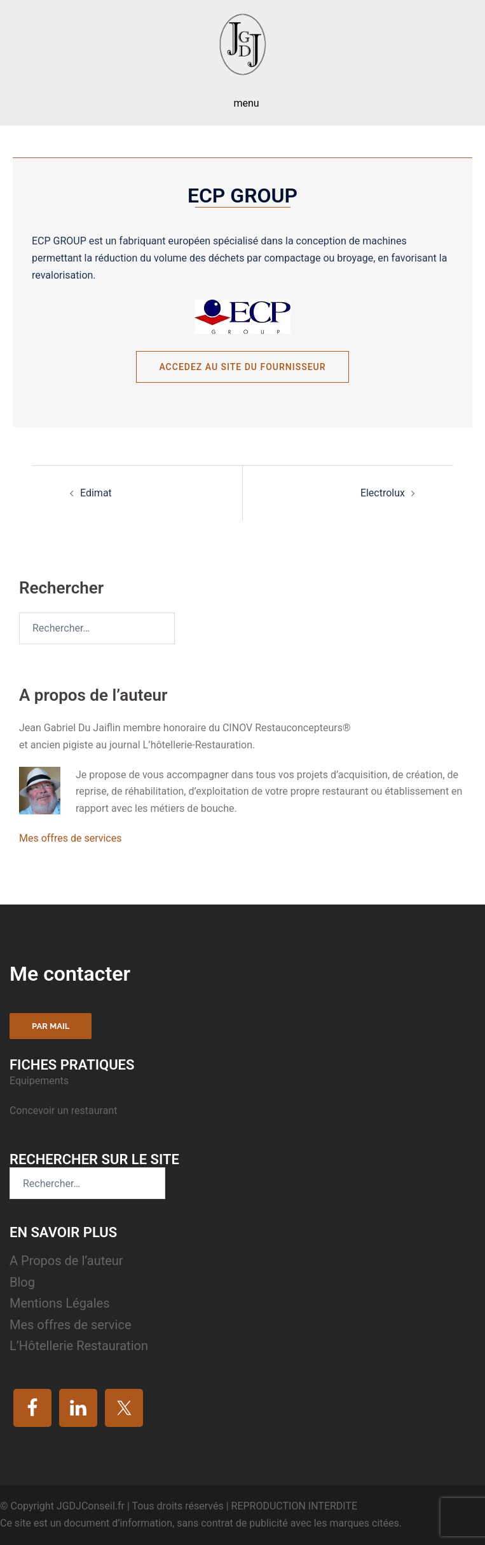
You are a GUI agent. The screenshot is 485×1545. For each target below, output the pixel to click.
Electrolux (382, 493)
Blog (22, 1282)
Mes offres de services (70, 838)
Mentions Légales (60, 1303)
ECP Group (242, 195)
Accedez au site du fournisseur (242, 367)
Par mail (50, 1026)
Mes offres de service (71, 1324)
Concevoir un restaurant (63, 1110)
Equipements (40, 1081)
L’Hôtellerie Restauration (79, 1345)
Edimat (96, 493)
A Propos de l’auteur (66, 1260)
